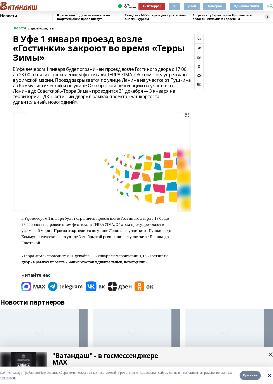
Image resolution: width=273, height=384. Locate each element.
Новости (8, 16)
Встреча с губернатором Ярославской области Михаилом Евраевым (222, 17)
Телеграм (215, 6)
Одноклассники (246, 6)
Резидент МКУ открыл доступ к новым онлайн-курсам (155, 17)
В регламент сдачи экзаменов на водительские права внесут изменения (83, 17)
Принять (250, 375)
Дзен (192, 6)
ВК (174, 6)
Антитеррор (152, 6)
